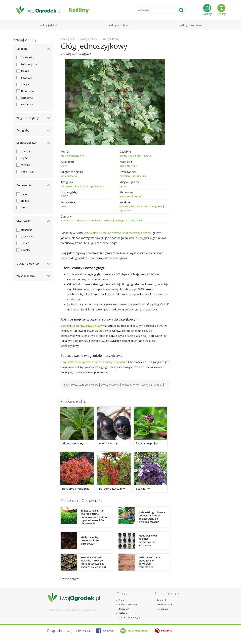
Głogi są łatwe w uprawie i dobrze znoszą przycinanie (94, 362)
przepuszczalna (70, 186)
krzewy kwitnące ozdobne (85, 384)
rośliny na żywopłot (152, 384)
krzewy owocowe (110, 384)
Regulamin (123, 608)
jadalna (123, 206)
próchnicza (97, 186)
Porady (207, 10)
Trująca (25, 84)
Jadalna (25, 71)
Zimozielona (27, 57)
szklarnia (25, 164)
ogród (123, 186)
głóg (66, 384)
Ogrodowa (27, 97)
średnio (25, 200)
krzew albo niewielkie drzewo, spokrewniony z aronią (117, 233)
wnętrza (25, 151)
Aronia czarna (108, 443)
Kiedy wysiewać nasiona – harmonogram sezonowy (148, 540)
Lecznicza (26, 77)
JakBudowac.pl (164, 604)
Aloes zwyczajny (72, 443)
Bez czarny (143, 488)
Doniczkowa (27, 91)
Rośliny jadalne (48, 25)
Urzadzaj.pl (163, 608)
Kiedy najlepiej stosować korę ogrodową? (90, 540)
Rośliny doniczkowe (190, 25)
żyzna (85, 186)
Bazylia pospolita (147, 443)
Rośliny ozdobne (118, 25)
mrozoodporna (153, 206)
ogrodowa (125, 210)
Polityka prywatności (128, 604)
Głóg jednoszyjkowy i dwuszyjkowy (82, 326)
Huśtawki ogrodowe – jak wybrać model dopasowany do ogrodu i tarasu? (152, 517)
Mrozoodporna (29, 64)
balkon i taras (28, 171)
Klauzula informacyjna (129, 617)
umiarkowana (69, 176)
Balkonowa (27, 104)
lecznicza (136, 206)
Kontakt (122, 600)
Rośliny (221, 10)
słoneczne (125, 196)
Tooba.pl (161, 600)
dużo (23, 207)
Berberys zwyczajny (112, 488)
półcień (138, 196)
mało (64, 206)
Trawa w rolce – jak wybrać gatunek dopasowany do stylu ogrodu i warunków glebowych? (94, 517)
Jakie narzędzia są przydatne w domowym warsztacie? (149, 562)
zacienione (27, 236)
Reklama (122, 613)
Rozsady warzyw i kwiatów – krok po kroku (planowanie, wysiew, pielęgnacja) (93, 562)
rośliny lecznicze (130, 384)
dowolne (25, 250)
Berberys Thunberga (75, 488)
